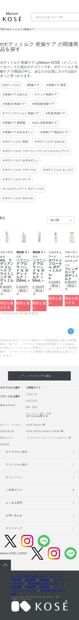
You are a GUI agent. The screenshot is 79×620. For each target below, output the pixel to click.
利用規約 (44, 580)
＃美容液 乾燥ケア (43, 103)
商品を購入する (6, 305)
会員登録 (4, 444)
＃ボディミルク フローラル (19, 169)
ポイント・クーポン (10, 424)
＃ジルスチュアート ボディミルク (23, 188)
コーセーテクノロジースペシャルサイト (47, 437)
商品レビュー (7, 437)
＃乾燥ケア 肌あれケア (54, 132)
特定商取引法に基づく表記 (43, 583)
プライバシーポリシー (24, 590)
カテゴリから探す (10, 387)
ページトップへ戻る (39, 375)
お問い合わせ (14, 515)
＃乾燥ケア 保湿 (56, 85)
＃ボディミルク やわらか (17, 198)
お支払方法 (31, 400)
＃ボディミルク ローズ (16, 179)
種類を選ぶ (23, 305)
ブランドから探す (10, 396)
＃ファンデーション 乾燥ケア (20, 113)
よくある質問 (14, 502)
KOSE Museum (34, 424)
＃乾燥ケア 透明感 (13, 122)
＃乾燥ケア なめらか (15, 94)
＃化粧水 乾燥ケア (13, 103)
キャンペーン (7, 405)
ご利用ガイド (33, 387)
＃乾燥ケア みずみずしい (17, 132)
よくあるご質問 (20, 576)
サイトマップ (14, 528)
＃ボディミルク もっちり (58, 169)
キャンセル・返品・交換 (38, 413)
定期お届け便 (7, 431)
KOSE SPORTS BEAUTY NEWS (43, 431)
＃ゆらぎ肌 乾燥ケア (44, 122)
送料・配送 (31, 407)
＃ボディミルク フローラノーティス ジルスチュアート (36, 151)
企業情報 (16, 580)
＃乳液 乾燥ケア (55, 113)
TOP (2, 29)
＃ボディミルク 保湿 (15, 141)
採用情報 (30, 580)
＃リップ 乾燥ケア (45, 94)
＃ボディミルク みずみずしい (20, 160)
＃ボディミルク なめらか (49, 141)
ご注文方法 (31, 394)
